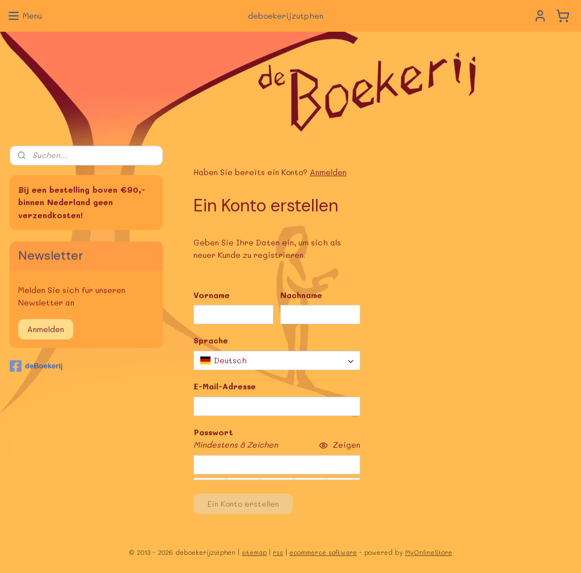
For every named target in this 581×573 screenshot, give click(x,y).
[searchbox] (276, 360)
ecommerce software (323, 552)
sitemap (254, 552)
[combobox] (276, 360)
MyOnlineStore (428, 552)
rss (278, 552)
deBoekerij (36, 366)
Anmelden (328, 172)
